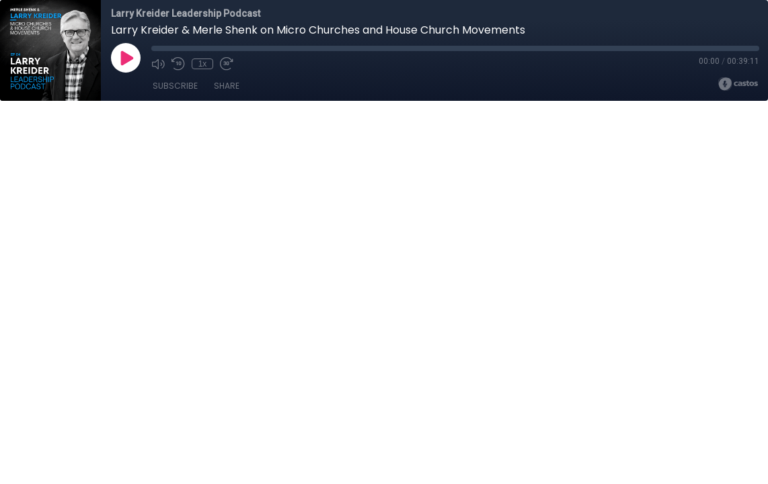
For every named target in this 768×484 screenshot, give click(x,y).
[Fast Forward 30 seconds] (226, 64)
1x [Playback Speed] (202, 64)
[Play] (126, 58)
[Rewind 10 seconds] (178, 64)
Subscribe (175, 85)
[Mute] (158, 64)
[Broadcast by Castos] (738, 84)
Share (226, 85)
